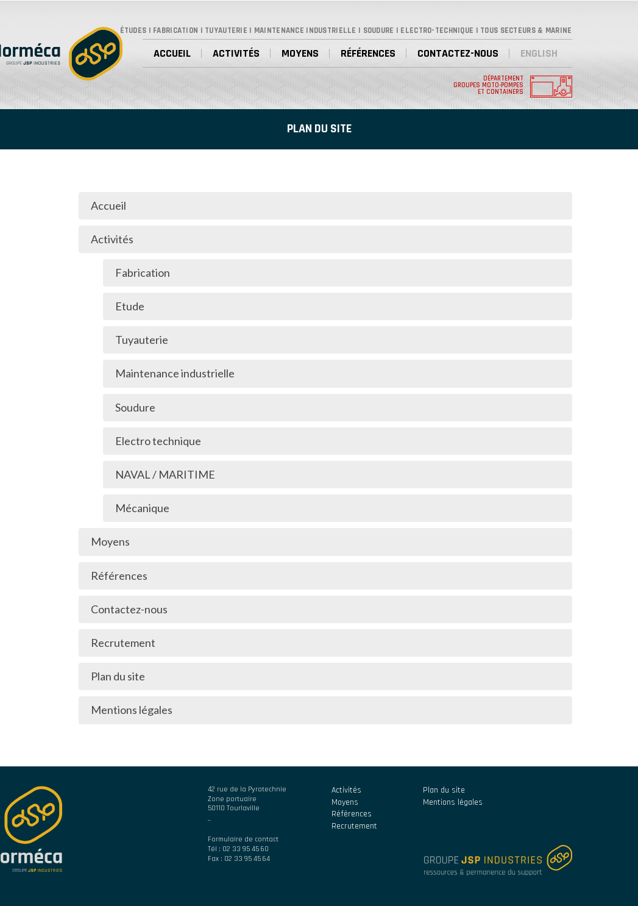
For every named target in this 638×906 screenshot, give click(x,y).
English (539, 53)
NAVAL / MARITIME (165, 474)
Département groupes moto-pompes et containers (488, 86)
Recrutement (123, 642)
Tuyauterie (141, 339)
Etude (129, 306)
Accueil (172, 53)
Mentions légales (131, 709)
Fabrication (142, 272)
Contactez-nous (457, 53)
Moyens (300, 53)
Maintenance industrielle (175, 373)
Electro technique (158, 441)
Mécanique (142, 508)
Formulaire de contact (243, 839)
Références (368, 53)
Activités (236, 53)
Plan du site (118, 676)
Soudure (135, 407)
